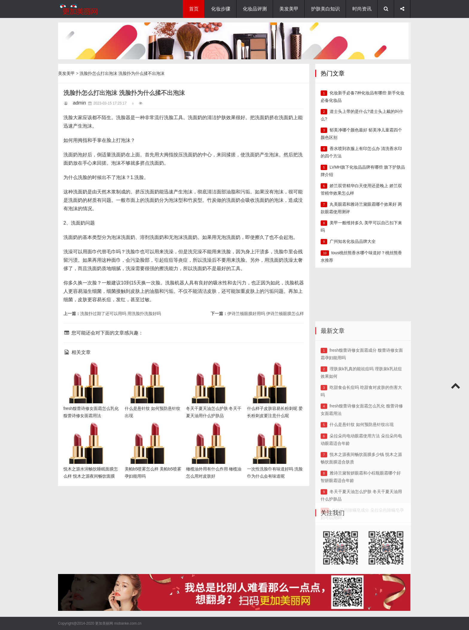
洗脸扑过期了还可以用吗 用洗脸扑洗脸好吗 (120, 313)
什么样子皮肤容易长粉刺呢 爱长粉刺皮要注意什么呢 (274, 371)
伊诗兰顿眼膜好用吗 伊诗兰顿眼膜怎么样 (265, 313)
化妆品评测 (255, 8)
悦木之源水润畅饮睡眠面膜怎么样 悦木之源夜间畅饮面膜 (90, 431)
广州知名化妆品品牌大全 (353, 241)
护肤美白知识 (325, 8)
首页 (194, 8)
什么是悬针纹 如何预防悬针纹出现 (362, 483)
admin (79, 102)
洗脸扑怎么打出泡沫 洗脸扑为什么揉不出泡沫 (122, 73)
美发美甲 (289, 8)
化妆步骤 (220, 8)
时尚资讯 (361, 8)
